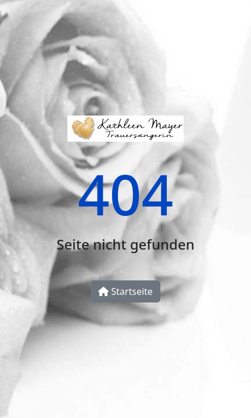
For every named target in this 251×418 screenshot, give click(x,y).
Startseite (125, 291)
